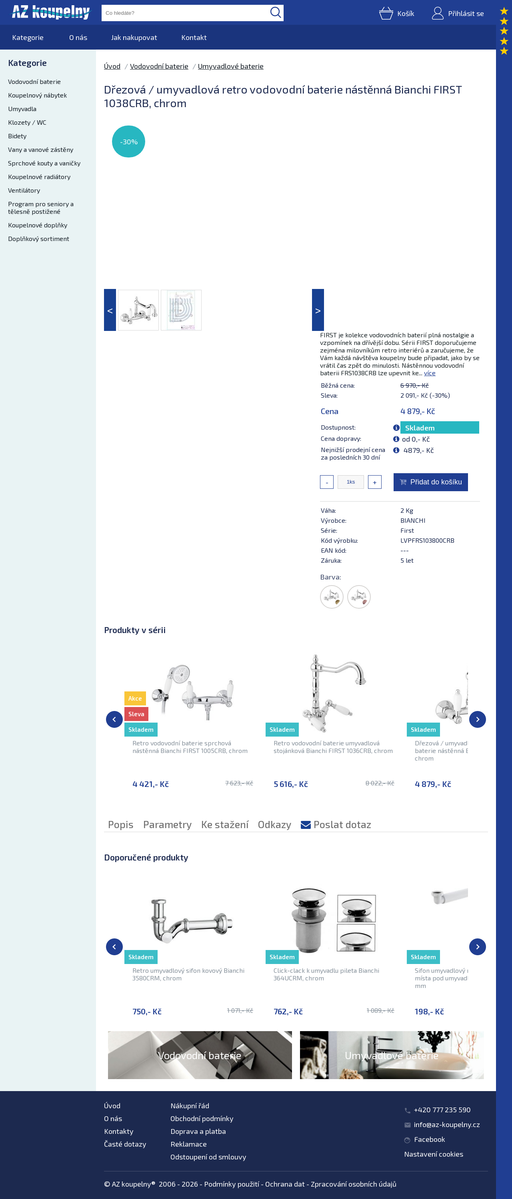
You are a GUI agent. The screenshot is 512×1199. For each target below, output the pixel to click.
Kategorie (28, 37)
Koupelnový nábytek (37, 95)
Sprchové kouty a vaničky (44, 163)
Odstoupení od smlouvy (208, 1156)
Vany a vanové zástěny (40, 149)
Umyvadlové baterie (231, 66)
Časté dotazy (125, 1143)
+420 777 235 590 (442, 1109)
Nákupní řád (189, 1105)
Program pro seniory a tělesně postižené (41, 207)
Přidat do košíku (436, 482)
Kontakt (194, 37)
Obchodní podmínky (202, 1118)
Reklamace (188, 1143)
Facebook (429, 1139)
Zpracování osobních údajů (353, 1183)
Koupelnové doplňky (37, 225)
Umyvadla (22, 108)
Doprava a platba (198, 1131)
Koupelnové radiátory (39, 176)
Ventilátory (24, 190)
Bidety (17, 135)
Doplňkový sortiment (38, 238)
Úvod (112, 66)
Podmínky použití (231, 1183)
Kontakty (119, 1131)
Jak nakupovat (134, 37)
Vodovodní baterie (34, 81)
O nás (78, 37)
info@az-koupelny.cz (447, 1124)
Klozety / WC (27, 122)
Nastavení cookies (433, 1153)
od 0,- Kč (416, 438)
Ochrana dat (285, 1183)
